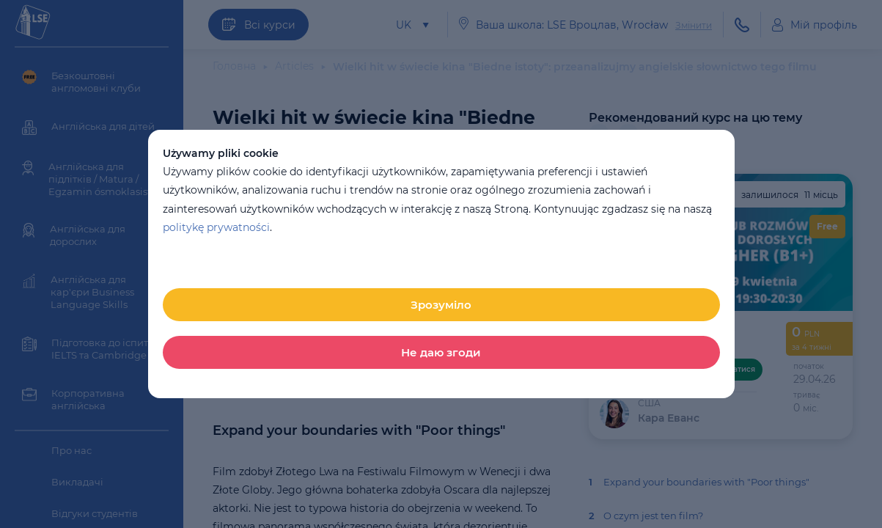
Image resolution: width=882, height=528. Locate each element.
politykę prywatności (216, 227)
